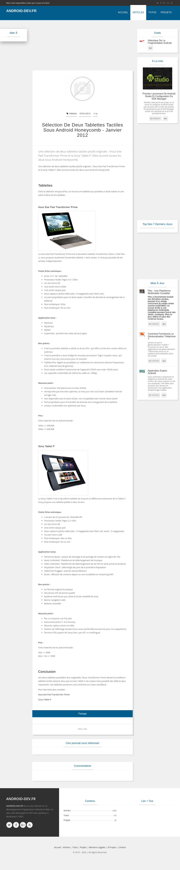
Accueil (123, 12)
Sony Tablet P (44, 699)
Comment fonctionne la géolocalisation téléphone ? (162, 336)
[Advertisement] (82, 45)
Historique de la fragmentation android (160, 41)
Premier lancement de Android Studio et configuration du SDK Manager (159, 96)
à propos (112, 847)
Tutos (152, 12)
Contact (122, 847)
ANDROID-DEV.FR (14, 805)
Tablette (72, 113)
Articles (138, 12)
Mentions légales (97, 847)
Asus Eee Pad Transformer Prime (54, 694)
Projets (166, 12)
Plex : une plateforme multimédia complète (159, 292)
